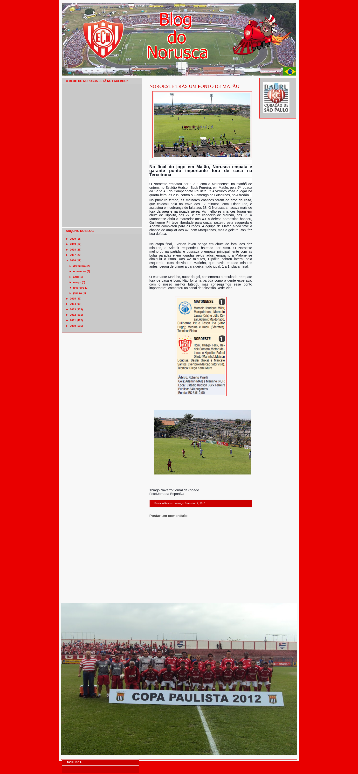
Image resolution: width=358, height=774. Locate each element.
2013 (73, 309)
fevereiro (78, 287)
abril (76, 276)
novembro (79, 271)
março (77, 282)
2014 (73, 303)
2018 (73, 249)
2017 (73, 254)
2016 (73, 260)
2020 (73, 238)
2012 (73, 314)
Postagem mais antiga (239, 591)
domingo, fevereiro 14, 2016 (189, 503)
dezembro (79, 266)
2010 (73, 325)
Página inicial (201, 591)
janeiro (77, 293)
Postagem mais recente (162, 591)
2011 (73, 320)
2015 (73, 298)
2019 (73, 244)
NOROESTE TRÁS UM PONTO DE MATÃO (194, 86)
